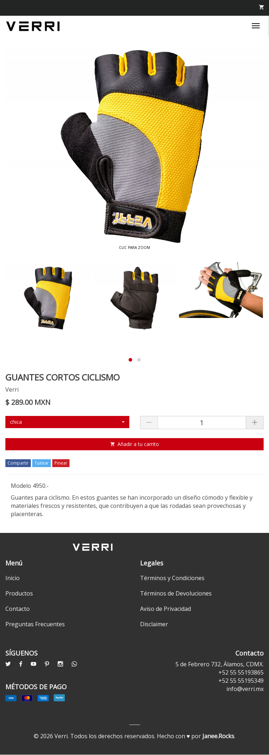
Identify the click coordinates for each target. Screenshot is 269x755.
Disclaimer (154, 624)
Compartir (18, 463)
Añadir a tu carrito (134, 444)
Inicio (12, 578)
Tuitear (41, 463)
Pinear (60, 463)
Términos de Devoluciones (176, 593)
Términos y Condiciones (172, 578)
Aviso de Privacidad (165, 609)
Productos (19, 593)
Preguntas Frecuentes (35, 624)
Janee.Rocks (218, 736)
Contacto (17, 609)
